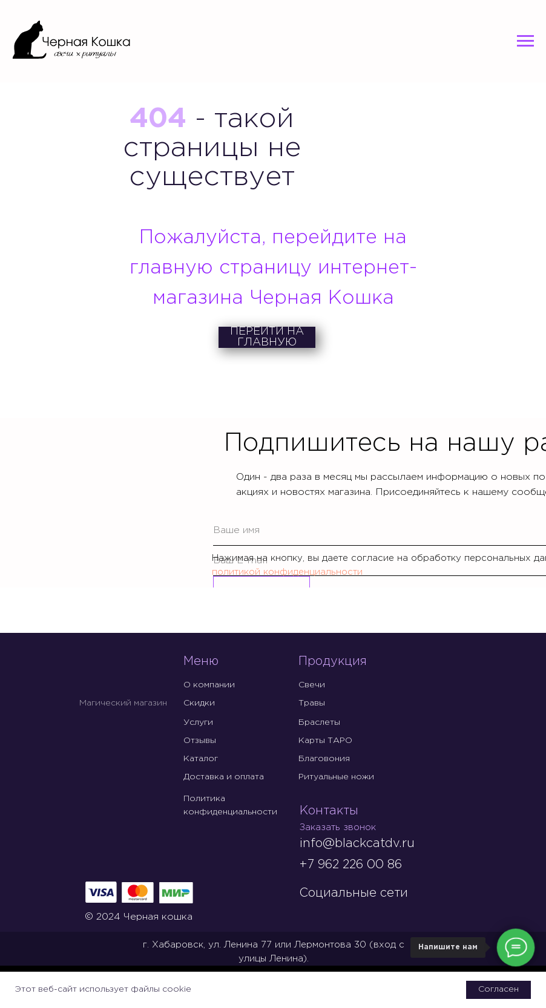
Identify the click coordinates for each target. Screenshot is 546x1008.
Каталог (200, 758)
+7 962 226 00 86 (350, 864)
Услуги (198, 722)
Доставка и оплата (223, 777)
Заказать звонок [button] (338, 827)
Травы (311, 703)
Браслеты (319, 722)
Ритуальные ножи (336, 777)
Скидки (199, 703)
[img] (309, 914)
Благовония (324, 758)
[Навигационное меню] (525, 41)
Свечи (311, 685)
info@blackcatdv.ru (357, 843)
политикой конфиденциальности (287, 572)
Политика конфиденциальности (230, 805)
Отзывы (199, 740)
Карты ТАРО (325, 740)
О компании (209, 685)
